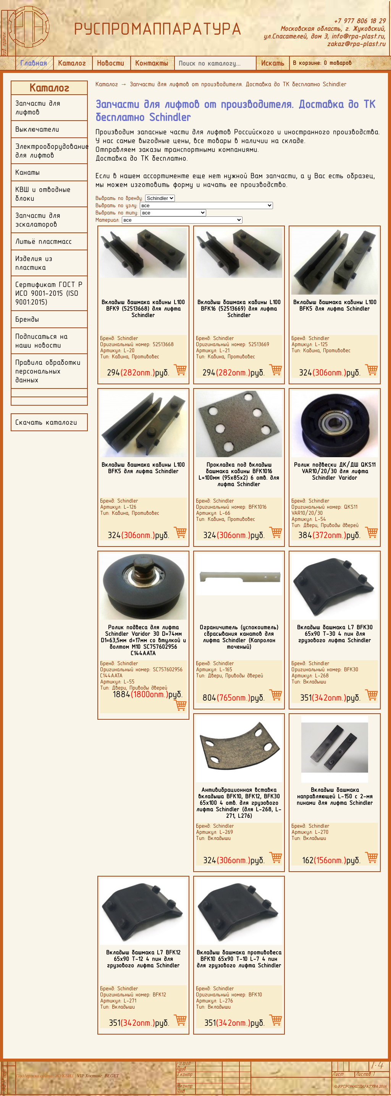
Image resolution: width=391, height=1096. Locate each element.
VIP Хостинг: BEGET (98, 1075)
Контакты (151, 63)
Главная (33, 63)
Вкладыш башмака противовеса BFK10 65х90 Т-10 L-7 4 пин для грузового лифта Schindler (239, 959)
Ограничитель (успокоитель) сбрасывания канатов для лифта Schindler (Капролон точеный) (239, 637)
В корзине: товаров (322, 63)
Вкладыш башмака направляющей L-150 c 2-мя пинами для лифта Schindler (335, 796)
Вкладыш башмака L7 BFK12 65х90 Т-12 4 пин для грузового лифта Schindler (143, 959)
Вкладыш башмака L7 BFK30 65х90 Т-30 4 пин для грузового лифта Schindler (335, 633)
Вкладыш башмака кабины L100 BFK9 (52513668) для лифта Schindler (143, 308)
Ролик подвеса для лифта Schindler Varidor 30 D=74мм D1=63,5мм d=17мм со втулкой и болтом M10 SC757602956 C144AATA (143, 640)
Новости (110, 63)
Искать (272, 63)
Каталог (72, 63)
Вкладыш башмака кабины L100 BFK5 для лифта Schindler (334, 305)
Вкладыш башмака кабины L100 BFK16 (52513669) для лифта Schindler (239, 308)
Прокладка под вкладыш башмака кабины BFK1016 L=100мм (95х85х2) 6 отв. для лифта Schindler (239, 474)
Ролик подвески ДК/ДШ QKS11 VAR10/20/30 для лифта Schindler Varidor (334, 471)
